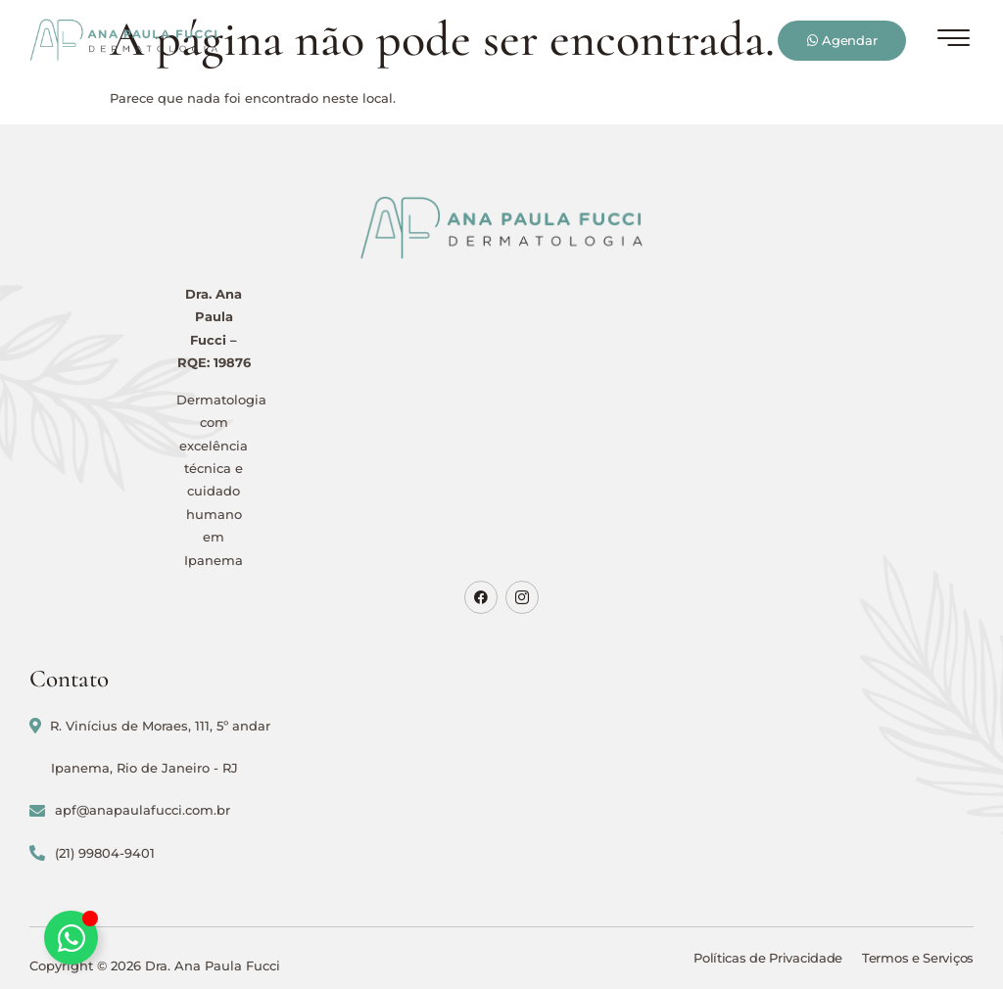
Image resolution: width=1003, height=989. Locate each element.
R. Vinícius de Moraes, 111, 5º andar (149, 726)
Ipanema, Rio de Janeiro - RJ (144, 768)
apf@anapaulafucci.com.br (129, 810)
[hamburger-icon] (953, 42)
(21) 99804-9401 (92, 853)
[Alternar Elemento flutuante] (71, 938)
